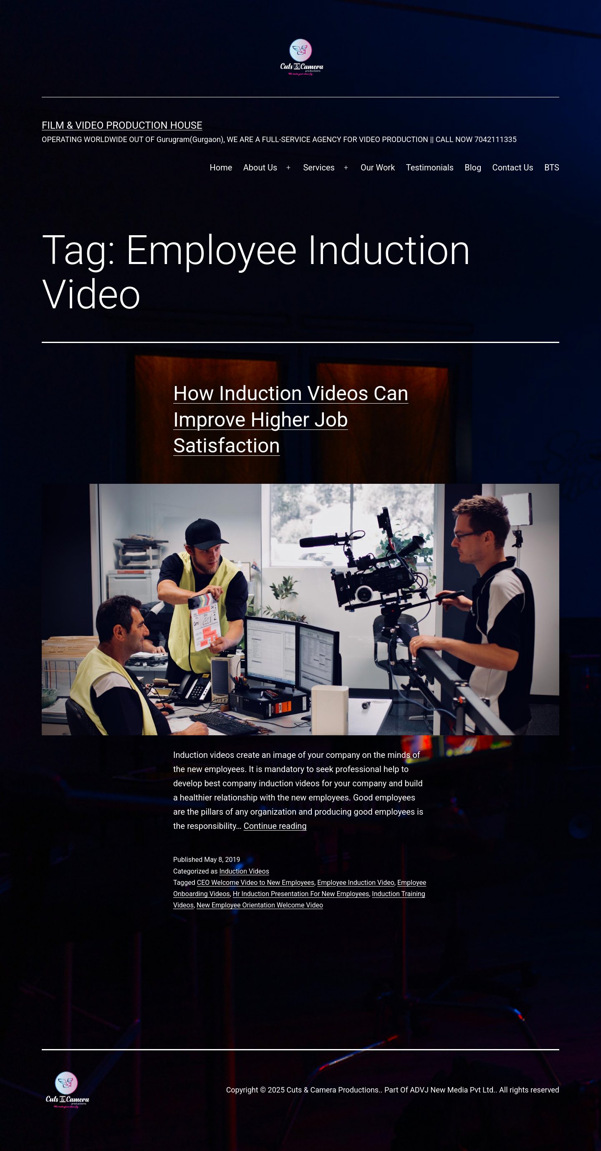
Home (221, 168)
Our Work (378, 168)
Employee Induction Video (355, 883)
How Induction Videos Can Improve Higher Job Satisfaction (291, 419)
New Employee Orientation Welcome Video (260, 905)
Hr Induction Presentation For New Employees (301, 894)
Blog (473, 168)
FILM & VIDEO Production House (122, 125)
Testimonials (430, 168)
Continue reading (275, 826)
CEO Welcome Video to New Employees (255, 883)
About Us (260, 168)
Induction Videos (244, 871)
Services (318, 168)
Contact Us (512, 168)
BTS (551, 168)
